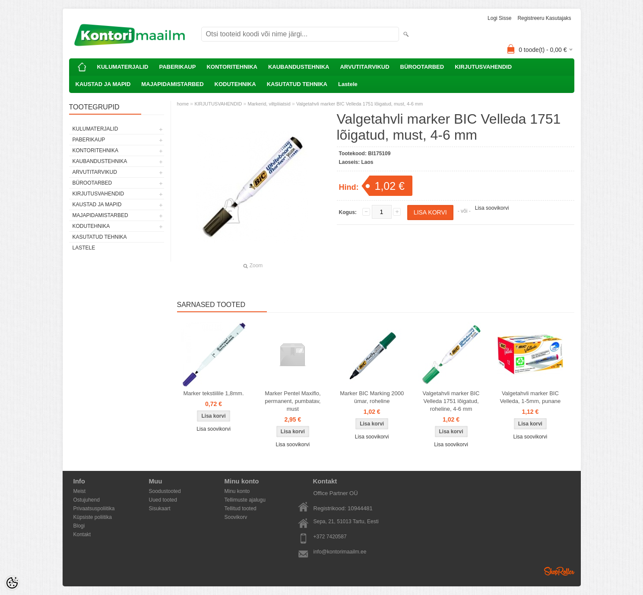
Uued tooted (163, 500)
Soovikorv (236, 517)
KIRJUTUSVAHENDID (483, 67)
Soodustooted (165, 491)
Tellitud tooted (241, 508)
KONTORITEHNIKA (231, 67)
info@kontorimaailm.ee (340, 552)
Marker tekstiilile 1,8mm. (213, 393)
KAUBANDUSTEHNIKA (298, 67)
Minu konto (237, 491)
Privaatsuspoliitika (94, 508)
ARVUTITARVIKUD (364, 67)
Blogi (79, 526)
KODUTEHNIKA (235, 84)
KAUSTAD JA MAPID (103, 84)
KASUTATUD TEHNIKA (297, 84)
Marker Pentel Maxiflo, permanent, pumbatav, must (292, 401)
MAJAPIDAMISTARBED (172, 84)
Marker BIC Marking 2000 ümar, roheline (372, 397)
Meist (79, 491)
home (183, 103)
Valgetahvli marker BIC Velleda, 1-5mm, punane (530, 397)
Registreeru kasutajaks (544, 18)
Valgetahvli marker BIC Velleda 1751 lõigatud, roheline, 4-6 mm (451, 401)
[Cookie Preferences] (12, 583)
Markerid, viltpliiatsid (269, 103)
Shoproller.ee (559, 571)
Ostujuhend (86, 500)
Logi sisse (499, 18)
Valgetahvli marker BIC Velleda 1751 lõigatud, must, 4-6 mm (359, 103)
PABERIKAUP (177, 67)
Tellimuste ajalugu (245, 500)
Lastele (348, 84)
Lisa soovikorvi (492, 208)
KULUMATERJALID (123, 67)
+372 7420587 (330, 537)
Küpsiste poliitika (92, 517)
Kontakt (82, 534)
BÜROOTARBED (422, 67)
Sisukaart (160, 508)
